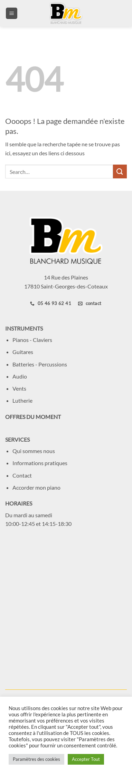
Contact (22, 475)
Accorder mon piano (36, 487)
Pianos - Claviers (32, 339)
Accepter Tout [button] (86, 759)
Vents (19, 388)
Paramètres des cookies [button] (36, 759)
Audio (19, 376)
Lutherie (22, 400)
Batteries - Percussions (39, 364)
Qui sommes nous (33, 451)
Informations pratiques (39, 463)
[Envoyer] (120, 171)
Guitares (22, 352)
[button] (11, 13)
